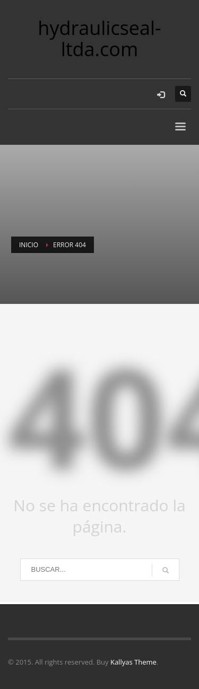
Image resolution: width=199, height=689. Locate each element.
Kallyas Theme (133, 662)
